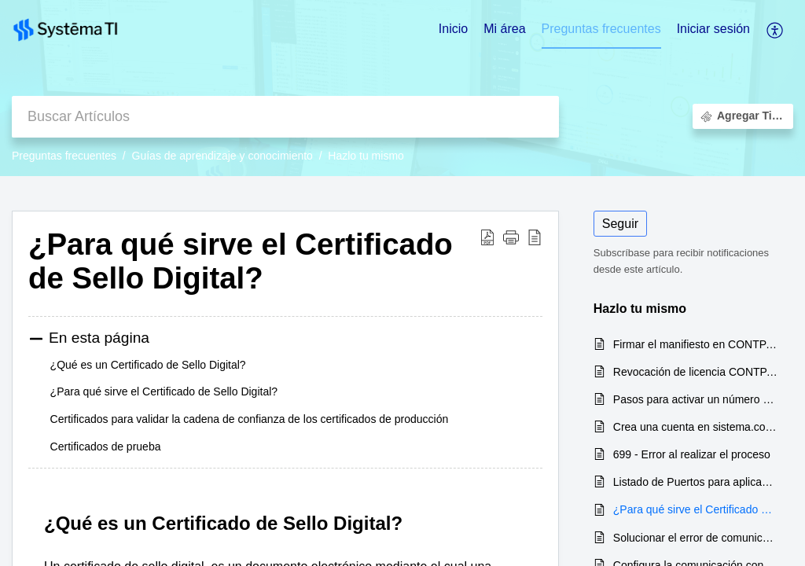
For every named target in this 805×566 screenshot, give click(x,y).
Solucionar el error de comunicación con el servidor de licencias (695, 537)
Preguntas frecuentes (64, 155)
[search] (285, 117)
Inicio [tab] (453, 28)
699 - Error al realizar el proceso (691, 454)
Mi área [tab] (504, 28)
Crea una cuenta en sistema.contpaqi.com (695, 427)
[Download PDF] (487, 237)
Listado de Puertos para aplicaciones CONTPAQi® (695, 482)
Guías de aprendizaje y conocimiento (222, 155)
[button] (511, 237)
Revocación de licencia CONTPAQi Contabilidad (695, 372)
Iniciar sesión (713, 28)
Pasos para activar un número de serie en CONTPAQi (695, 399)
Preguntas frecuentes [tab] (601, 28)
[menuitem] (713, 30)
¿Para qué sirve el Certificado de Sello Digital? (240, 261)
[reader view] (534, 237)
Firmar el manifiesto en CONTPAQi (695, 344)
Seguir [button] (620, 223)
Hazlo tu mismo (365, 155)
